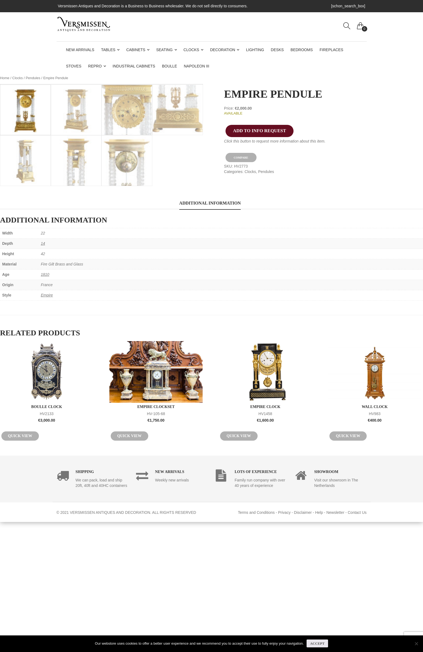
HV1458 (265, 543)
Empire (47, 425)
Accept (317, 643)
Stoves (74, 66)
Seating (164, 50)
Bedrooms (302, 50)
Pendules (33, 78)
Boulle (169, 66)
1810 (45, 405)
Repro (95, 66)
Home (4, 78)
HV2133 (46, 543)
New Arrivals (80, 50)
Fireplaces (331, 50)
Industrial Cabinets (134, 66)
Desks (277, 50)
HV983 (374, 543)
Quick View (20, 566)
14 (43, 374)
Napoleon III (196, 66)
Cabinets (135, 50)
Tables (108, 50)
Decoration (222, 50)
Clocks (191, 50)
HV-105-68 (156, 543)
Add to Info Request (259, 130)
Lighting (255, 50)
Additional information (210, 333)
